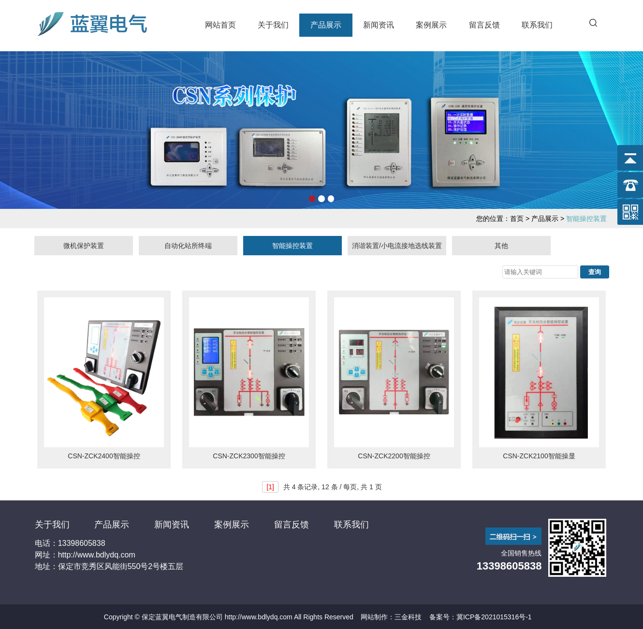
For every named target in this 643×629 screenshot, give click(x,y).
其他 (501, 245)
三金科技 (408, 617)
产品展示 (325, 25)
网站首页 (220, 25)
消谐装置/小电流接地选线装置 (397, 245)
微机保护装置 (83, 245)
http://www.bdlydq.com (258, 617)
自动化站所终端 (188, 245)
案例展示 (431, 25)
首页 (517, 218)
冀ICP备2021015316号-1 (494, 617)
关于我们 (273, 25)
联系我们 (537, 25)
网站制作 (374, 617)
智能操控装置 (292, 245)
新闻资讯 (378, 25)
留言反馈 (484, 25)
